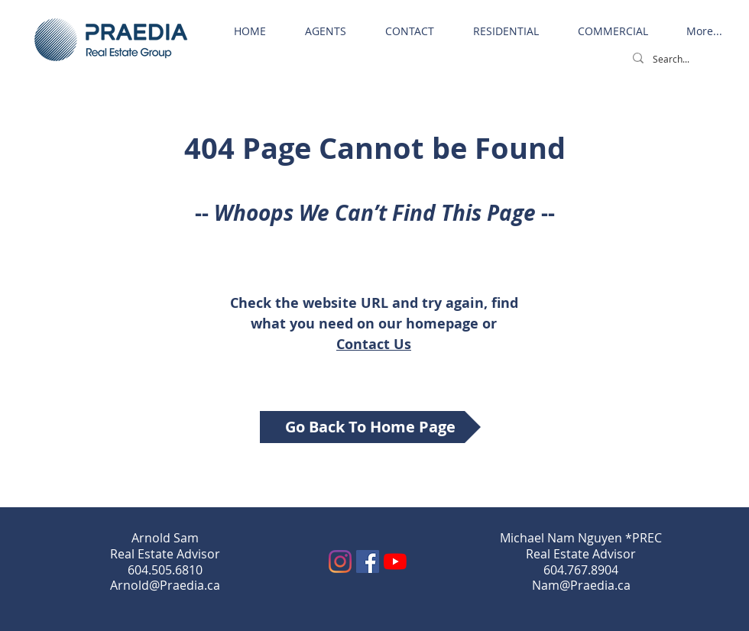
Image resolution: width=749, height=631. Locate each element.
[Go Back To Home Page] (370, 427)
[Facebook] (367, 561)
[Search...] (681, 59)
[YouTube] (395, 561)
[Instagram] (340, 561)
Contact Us (373, 344)
